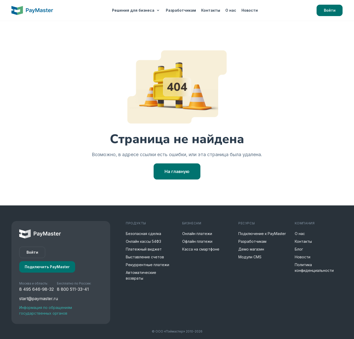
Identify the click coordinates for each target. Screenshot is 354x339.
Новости (249, 10)
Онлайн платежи (197, 233)
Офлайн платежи (197, 241)
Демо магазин (251, 249)
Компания (305, 223)
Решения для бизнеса (136, 10)
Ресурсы (246, 223)
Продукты (136, 223)
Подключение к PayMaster (262, 233)
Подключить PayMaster (47, 267)
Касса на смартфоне (200, 249)
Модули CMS (249, 257)
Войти (330, 10)
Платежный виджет (144, 249)
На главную (177, 171)
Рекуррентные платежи (147, 264)
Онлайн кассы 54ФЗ (143, 241)
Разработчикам (181, 10)
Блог (299, 249)
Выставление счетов (145, 257)
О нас (230, 10)
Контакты (210, 10)
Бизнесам (191, 223)
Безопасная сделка (143, 233)
